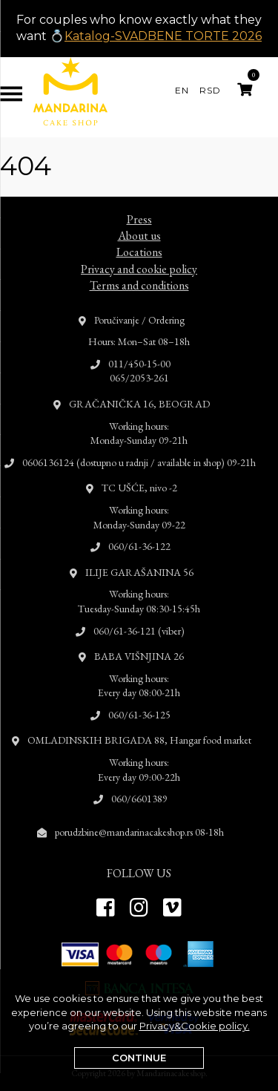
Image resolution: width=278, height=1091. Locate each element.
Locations (139, 238)
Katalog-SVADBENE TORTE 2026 (163, 36)
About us (139, 221)
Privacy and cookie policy (139, 254)
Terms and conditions (139, 270)
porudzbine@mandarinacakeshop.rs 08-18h (139, 817)
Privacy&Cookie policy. (194, 1026)
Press (139, 204)
